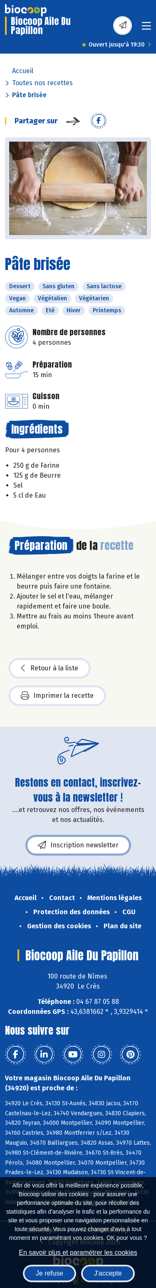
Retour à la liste (49, 668)
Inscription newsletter (78, 845)
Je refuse (49, 1273)
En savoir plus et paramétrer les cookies (78, 1252)
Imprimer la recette (57, 696)
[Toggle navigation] (146, 28)
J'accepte (108, 1273)
